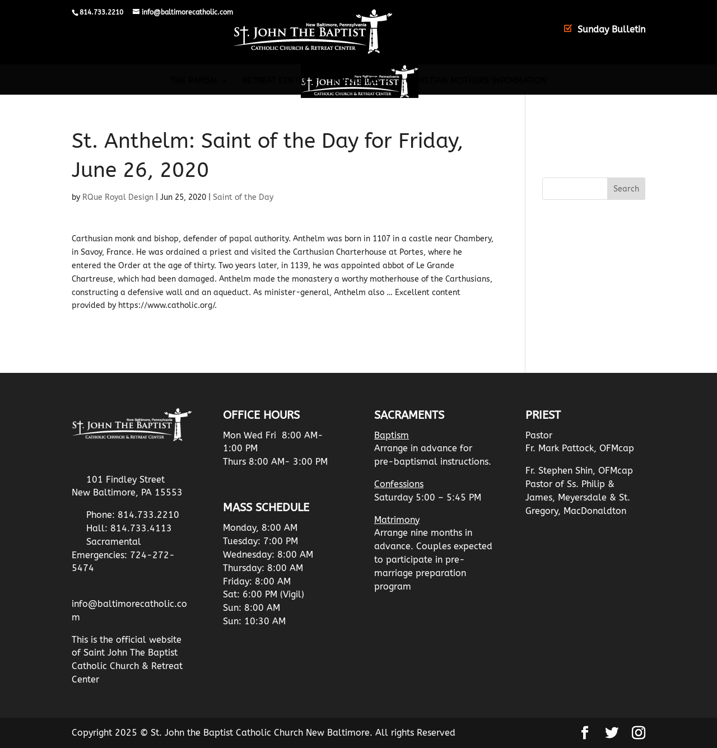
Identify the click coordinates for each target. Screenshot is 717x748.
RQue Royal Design (117, 197)
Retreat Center (275, 81)
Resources (357, 81)
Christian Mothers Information (476, 81)
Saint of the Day (243, 197)
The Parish (193, 81)
